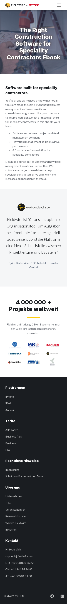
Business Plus (13, 436)
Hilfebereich (13, 549)
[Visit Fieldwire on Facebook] (49, 595)
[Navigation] (58, 5)
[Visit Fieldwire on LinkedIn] (59, 595)
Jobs (8, 503)
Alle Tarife (11, 429)
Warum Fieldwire (15, 522)
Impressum (12, 469)
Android (10, 410)
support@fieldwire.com (19, 556)
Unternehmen (13, 496)
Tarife (10, 421)
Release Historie (15, 516)
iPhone (9, 396)
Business (10, 443)
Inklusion (10, 529)
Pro (7, 449)
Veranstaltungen (15, 509)
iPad (8, 403)
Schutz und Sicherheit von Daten (24, 476)
